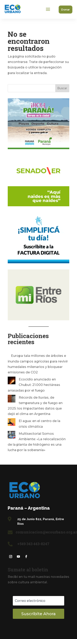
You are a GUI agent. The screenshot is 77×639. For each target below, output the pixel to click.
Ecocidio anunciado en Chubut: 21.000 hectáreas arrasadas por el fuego (34, 384)
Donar (65, 9)
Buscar (62, 88)
